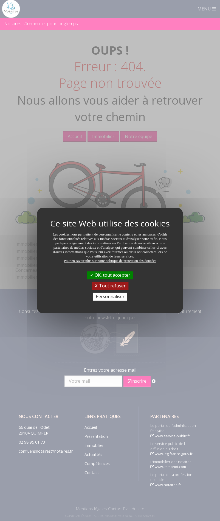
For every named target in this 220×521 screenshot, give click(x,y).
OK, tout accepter (110, 275)
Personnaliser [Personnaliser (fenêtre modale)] (110, 296)
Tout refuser (110, 286)
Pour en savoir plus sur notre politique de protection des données (110, 261)
